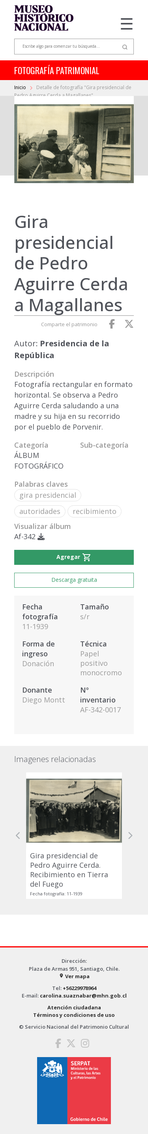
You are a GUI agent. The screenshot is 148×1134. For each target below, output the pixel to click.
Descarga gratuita (74, 579)
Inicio (20, 87)
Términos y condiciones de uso (74, 1014)
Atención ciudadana (74, 1007)
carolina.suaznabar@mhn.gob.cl (83, 995)
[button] (18, 835)
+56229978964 (79, 988)
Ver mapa (74, 976)
